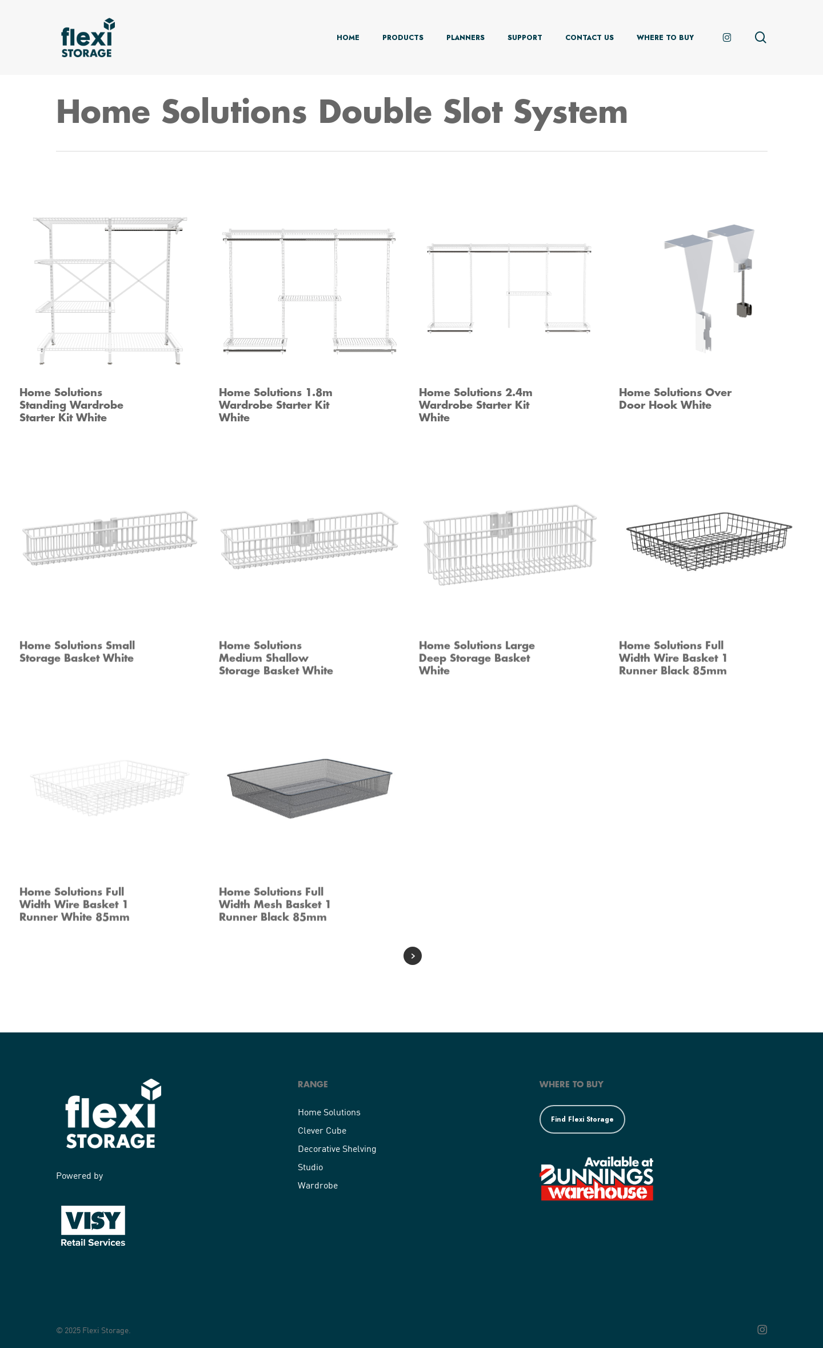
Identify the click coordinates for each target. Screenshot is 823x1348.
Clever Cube (322, 1129)
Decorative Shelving (337, 1148)
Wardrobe (318, 1184)
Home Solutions (329, 1111)
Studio (310, 1166)
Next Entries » (412, 956)
